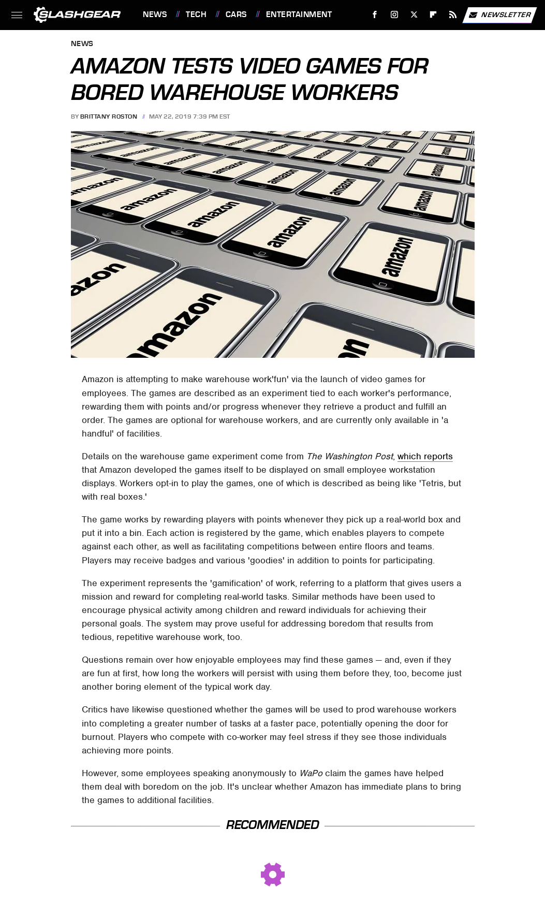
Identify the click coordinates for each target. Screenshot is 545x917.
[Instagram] (394, 15)
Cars (236, 14)
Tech (196, 14)
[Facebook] (374, 15)
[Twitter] (413, 15)
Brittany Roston (109, 116)
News (155, 14)
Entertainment (299, 14)
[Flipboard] (433, 15)
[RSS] (453, 15)
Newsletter (499, 15)
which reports (425, 456)
